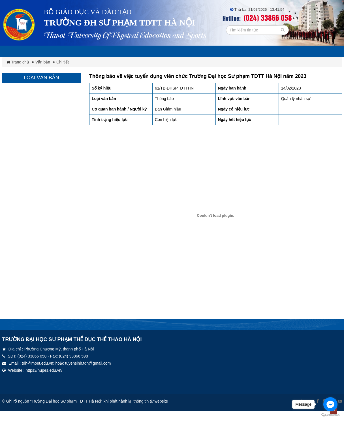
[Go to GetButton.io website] (330, 415)
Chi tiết (62, 62)
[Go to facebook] (330, 404)
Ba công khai (106, 51)
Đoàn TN (240, 51)
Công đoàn (206, 51)
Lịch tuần (35, 51)
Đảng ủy (173, 51)
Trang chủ (18, 62)
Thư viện (271, 51)
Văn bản (142, 51)
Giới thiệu (68, 51)
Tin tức (301, 51)
